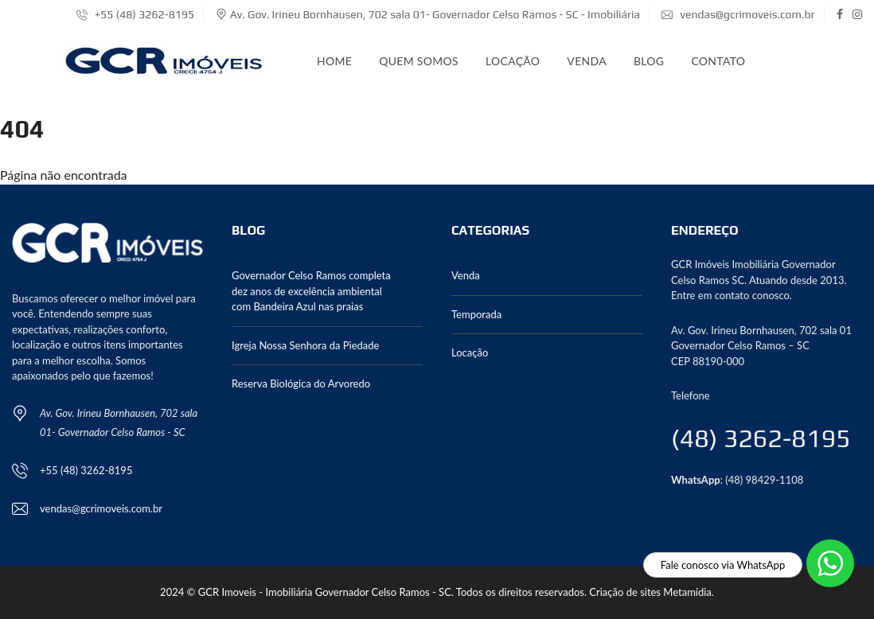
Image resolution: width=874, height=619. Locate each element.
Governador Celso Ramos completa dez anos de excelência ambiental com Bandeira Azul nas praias (311, 291)
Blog (649, 61)
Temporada (476, 314)
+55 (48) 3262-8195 (135, 14)
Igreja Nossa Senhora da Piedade (305, 345)
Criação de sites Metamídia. (651, 592)
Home (334, 61)
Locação (513, 61)
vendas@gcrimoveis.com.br (737, 14)
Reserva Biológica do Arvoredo (301, 383)
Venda (587, 61)
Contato (718, 61)
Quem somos (418, 61)
